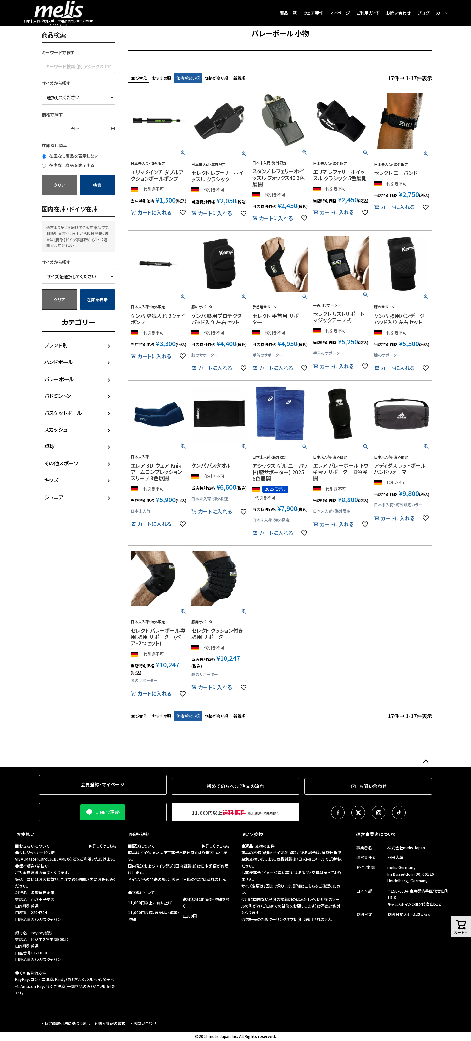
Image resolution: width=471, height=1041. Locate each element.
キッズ (51, 480)
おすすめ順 (161, 78)
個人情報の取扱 (112, 1023)
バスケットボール (63, 413)
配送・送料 (139, 834)
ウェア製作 (313, 13)
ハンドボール (58, 362)
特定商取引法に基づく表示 (67, 1023)
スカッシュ (56, 429)
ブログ (423, 13)
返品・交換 (253, 834)
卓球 (49, 446)
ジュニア (54, 497)
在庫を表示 (97, 299)
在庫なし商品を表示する (68, 165)
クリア (59, 184)
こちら (310, 886)
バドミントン (57, 396)
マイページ (340, 13)
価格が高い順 (216, 78)
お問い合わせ (398, 13)
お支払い (25, 834)
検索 (97, 184)
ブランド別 (56, 345)
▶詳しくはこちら (102, 846)
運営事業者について (376, 834)
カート (441, 13)
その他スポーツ (61, 463)
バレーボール (59, 379)
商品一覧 (288, 13)
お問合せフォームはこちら (409, 914)
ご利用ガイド (368, 13)
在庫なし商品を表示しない (70, 156)
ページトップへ (426, 761)
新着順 (239, 78)
